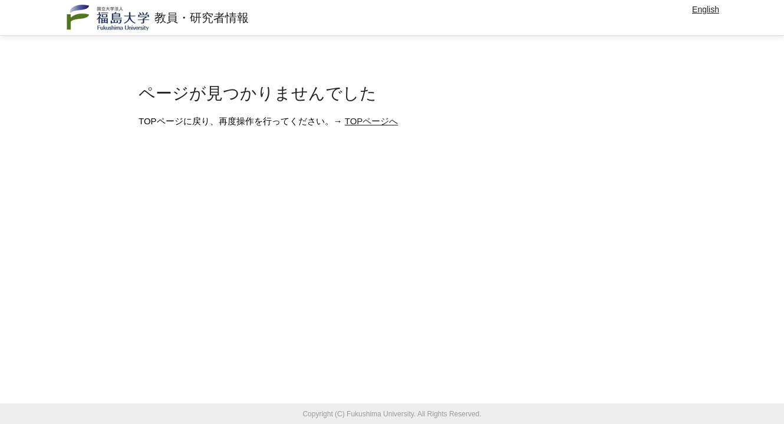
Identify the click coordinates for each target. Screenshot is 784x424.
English (705, 9)
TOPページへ (371, 121)
